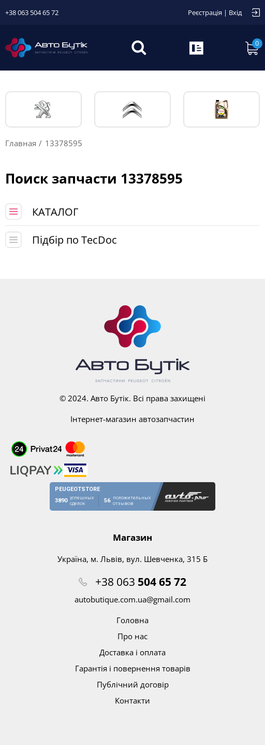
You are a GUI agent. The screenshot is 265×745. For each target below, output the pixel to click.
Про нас (132, 636)
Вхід (235, 12)
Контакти (132, 700)
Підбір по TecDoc (74, 240)
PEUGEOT (43, 110)
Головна (132, 620)
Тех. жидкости (222, 109)
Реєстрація (205, 12)
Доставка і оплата (132, 652)
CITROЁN (132, 109)
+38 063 (140, 581)
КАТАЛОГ (55, 212)
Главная (20, 143)
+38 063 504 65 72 (31, 12)
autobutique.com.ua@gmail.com (132, 599)
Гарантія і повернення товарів (132, 668)
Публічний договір (133, 684)
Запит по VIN (197, 47)
